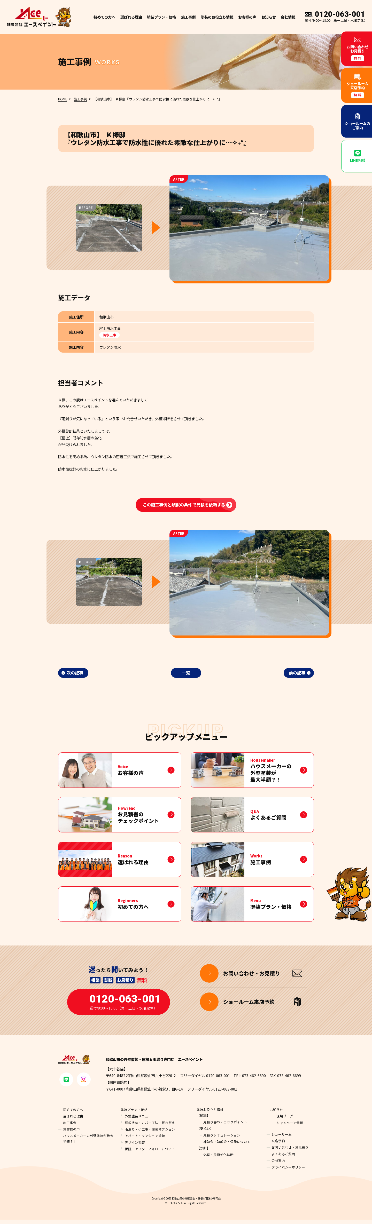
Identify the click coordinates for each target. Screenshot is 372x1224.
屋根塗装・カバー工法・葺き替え (150, 1127)
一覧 (186, 673)
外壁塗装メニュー (138, 1120)
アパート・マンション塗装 (145, 1140)
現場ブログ (284, 1120)
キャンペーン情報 (289, 1127)
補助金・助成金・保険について (226, 1145)
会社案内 (278, 1165)
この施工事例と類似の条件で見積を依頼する (184, 505)
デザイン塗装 (135, 1146)
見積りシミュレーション (221, 1139)
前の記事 (297, 673)
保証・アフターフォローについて (150, 1153)
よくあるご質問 (283, 1158)
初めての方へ (104, 17)
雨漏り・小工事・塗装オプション (150, 1133)
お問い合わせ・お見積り (290, 1151)
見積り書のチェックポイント (225, 1126)
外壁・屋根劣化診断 (218, 1159)
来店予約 (278, 1145)
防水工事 (109, 334)
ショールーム (282, 1138)
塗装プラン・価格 (134, 1113)
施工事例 (188, 17)
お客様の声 (247, 17)
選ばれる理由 (131, 17)
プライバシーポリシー (288, 1171)
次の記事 (75, 673)
